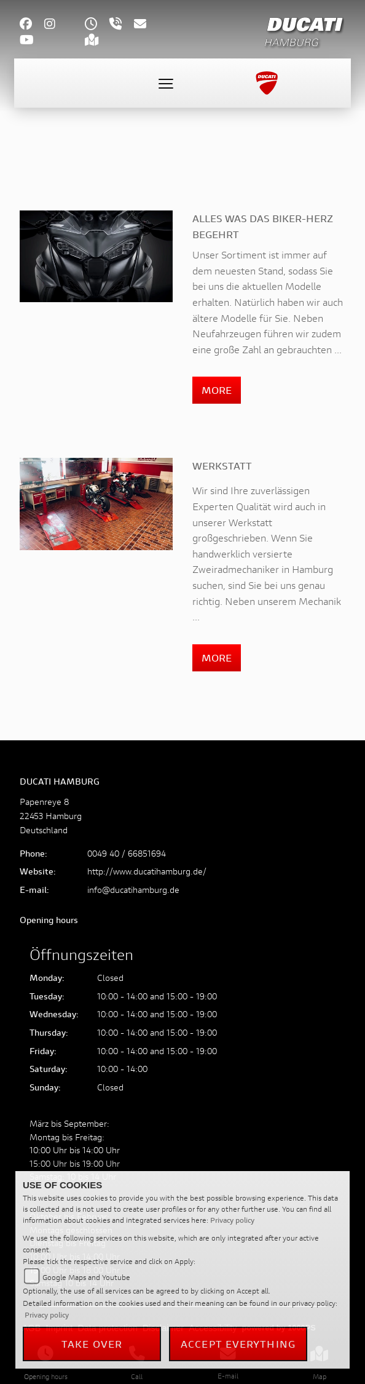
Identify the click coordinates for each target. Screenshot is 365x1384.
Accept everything (238, 1343)
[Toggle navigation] (166, 83)
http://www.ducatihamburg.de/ (146, 871)
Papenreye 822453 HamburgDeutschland (51, 816)
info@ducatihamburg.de (133, 889)
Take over (91, 1343)
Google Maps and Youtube (86, 1277)
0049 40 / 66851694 (126, 853)
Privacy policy (232, 1220)
